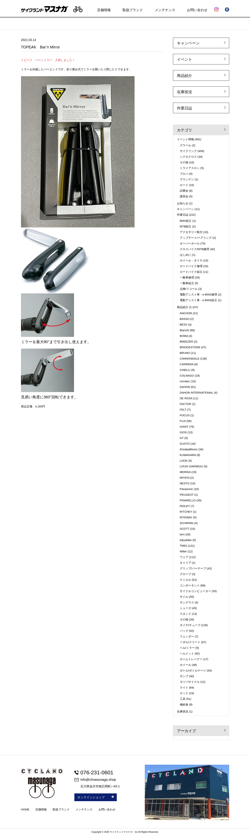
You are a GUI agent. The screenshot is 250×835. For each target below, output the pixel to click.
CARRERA (187, 364)
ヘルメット (187, 653)
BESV (183, 324)
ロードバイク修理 (191, 266)
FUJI (183, 421)
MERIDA (185, 472)
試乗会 (184, 190)
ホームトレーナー (191, 659)
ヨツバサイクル (190, 681)
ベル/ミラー (187, 647)
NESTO (184, 483)
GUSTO (185, 443)
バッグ (184, 630)
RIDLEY (185, 506)
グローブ (185, 574)
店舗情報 (104, 10)
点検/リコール (189, 288)
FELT (183, 409)
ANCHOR (186, 313)
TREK (183, 545)
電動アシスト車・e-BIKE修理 (198, 294)
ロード (184, 185)
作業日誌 (184, 108)
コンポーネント (190, 585)
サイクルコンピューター (195, 591)
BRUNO (185, 352)
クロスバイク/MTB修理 (194, 249)
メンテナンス (165, 10)
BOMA (184, 335)
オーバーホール (190, 243)
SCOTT (184, 528)
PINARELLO (188, 500)
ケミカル (185, 579)
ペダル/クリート (190, 642)
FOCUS (185, 415)
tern (182, 534)
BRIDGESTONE (190, 347)
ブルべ (184, 173)
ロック (184, 693)
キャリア (185, 562)
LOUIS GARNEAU (191, 466)
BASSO (185, 318)
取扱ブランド (132, 10)
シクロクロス (188, 156)
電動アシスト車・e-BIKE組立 (198, 300)
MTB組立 (186, 226)
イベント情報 (185, 139)
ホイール (185, 664)
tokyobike (186, 540)
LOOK (184, 460)
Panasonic (186, 489)
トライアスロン (190, 168)
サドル (184, 596)
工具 (182, 698)
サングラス (187, 602)
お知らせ (182, 203)
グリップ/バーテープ (193, 568)
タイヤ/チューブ (190, 625)
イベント (184, 59)
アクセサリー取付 (191, 232)
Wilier (183, 551)
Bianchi (184, 330)
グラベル (185, 145)
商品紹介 (184, 76)
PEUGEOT (187, 494)
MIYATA (185, 477)
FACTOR (185, 403)
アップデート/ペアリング (196, 237)
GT (182, 438)
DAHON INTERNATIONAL (196, 392)
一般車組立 (187, 283)
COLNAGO (187, 375)
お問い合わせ (197, 10)
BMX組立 (186, 220)
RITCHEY (186, 511)
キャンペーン (188, 43)
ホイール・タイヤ (191, 260)
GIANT (184, 426)
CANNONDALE (189, 358)
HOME (25, 809)
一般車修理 (187, 277)
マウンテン (187, 179)
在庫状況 (184, 92)
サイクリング (188, 151)
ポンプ (184, 676)
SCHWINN (186, 523)
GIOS (183, 432)
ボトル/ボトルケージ (193, 670)
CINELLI (185, 369)
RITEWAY (186, 517)
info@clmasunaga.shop (95, 780)
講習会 (184, 196)
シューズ (185, 608)
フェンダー (187, 636)
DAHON (185, 386)
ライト (184, 687)
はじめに (185, 254)
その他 (184, 162)
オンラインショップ (95, 797)
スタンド (185, 613)
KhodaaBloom (189, 449)
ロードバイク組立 (191, 271)
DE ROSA (186, 398)
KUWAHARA (188, 455)
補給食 (184, 704)
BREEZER (186, 341)
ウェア (184, 557)
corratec (185, 381)
